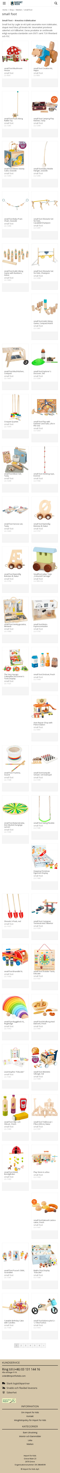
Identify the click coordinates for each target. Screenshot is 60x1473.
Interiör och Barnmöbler (30, 1436)
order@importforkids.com (14, 1376)
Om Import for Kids (30, 1412)
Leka (30, 1440)
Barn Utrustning (30, 1432)
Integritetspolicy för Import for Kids (30, 1420)
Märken (30, 1444)
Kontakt (30, 1416)
